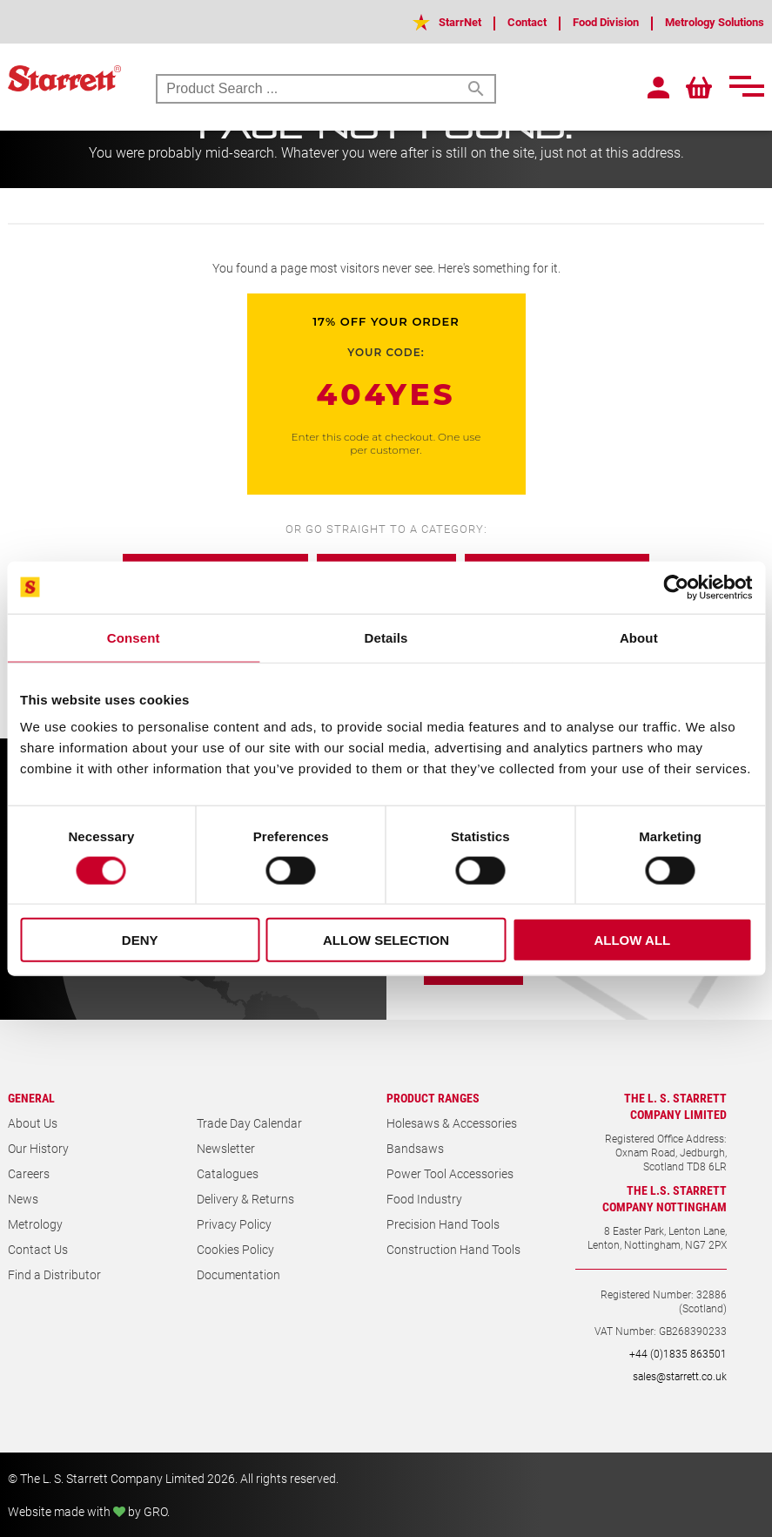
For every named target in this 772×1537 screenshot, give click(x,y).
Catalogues (227, 1173)
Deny (140, 940)
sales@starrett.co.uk (680, 1376)
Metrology (35, 1224)
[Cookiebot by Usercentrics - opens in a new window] (676, 587)
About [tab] (639, 637)
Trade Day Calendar (249, 1123)
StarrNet (431, 21)
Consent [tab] (133, 637)
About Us (32, 1123)
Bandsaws (415, 1148)
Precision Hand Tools (443, 1224)
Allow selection (386, 940)
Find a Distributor (54, 1274)
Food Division (588, 21)
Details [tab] (386, 637)
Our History (38, 1148)
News (23, 1198)
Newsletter (226, 1148)
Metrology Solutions (708, 21)
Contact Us (38, 1249)
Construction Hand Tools (453, 1249)
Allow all (632, 940)
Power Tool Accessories (450, 1173)
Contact (503, 21)
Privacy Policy (234, 1224)
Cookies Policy (235, 1249)
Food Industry (424, 1198)
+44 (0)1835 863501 (678, 1353)
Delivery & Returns (245, 1198)
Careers (29, 1173)
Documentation (238, 1274)
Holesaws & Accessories (451, 1123)
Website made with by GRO (87, 1511)
